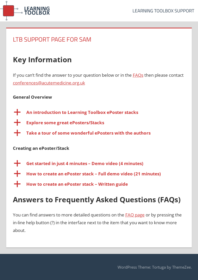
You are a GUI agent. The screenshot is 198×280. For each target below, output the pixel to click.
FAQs (138, 75)
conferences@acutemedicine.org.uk (49, 83)
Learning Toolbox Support (163, 10)
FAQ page (135, 215)
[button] (99, 112)
